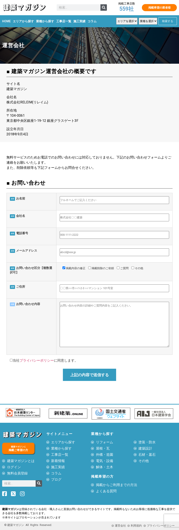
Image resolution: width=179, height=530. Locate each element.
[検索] (103, 7)
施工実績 (79, 21)
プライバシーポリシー (37, 360)
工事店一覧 (63, 21)
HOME (6, 21)
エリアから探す (23, 21)
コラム (92, 21)
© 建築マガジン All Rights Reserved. (28, 525)
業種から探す (45, 21)
